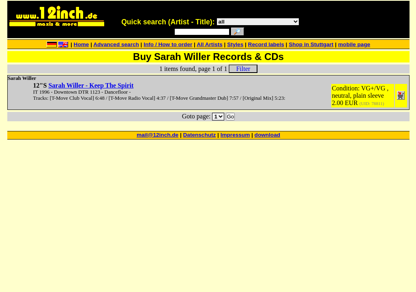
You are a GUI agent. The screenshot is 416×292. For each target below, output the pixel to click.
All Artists (210, 44)
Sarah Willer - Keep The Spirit (90, 85)
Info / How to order (168, 44)
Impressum (235, 135)
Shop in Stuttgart (311, 44)
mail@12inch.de (157, 135)
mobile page (354, 44)
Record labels (266, 44)
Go (230, 117)
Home (81, 44)
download (267, 135)
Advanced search (116, 44)
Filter (243, 68)
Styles (235, 44)
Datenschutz (199, 135)
